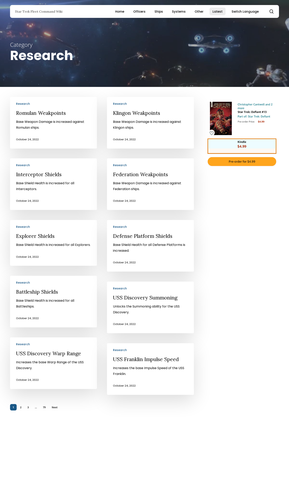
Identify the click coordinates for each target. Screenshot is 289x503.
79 (44, 407)
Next (55, 407)
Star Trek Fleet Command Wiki (38, 11)
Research (23, 104)
